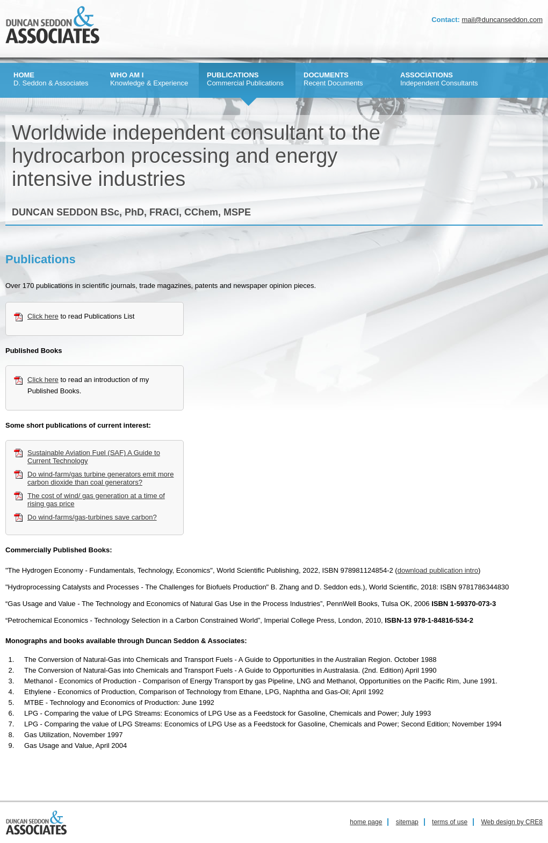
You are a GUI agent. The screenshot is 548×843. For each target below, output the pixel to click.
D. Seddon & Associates (50, 79)
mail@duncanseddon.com (502, 20)
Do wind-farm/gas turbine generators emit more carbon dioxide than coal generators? (100, 478)
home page (366, 822)
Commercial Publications (245, 79)
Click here (43, 316)
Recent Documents (333, 79)
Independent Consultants (439, 79)
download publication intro (438, 570)
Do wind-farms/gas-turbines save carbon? (92, 517)
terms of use (449, 822)
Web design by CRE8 (512, 822)
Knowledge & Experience (149, 79)
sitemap (407, 822)
